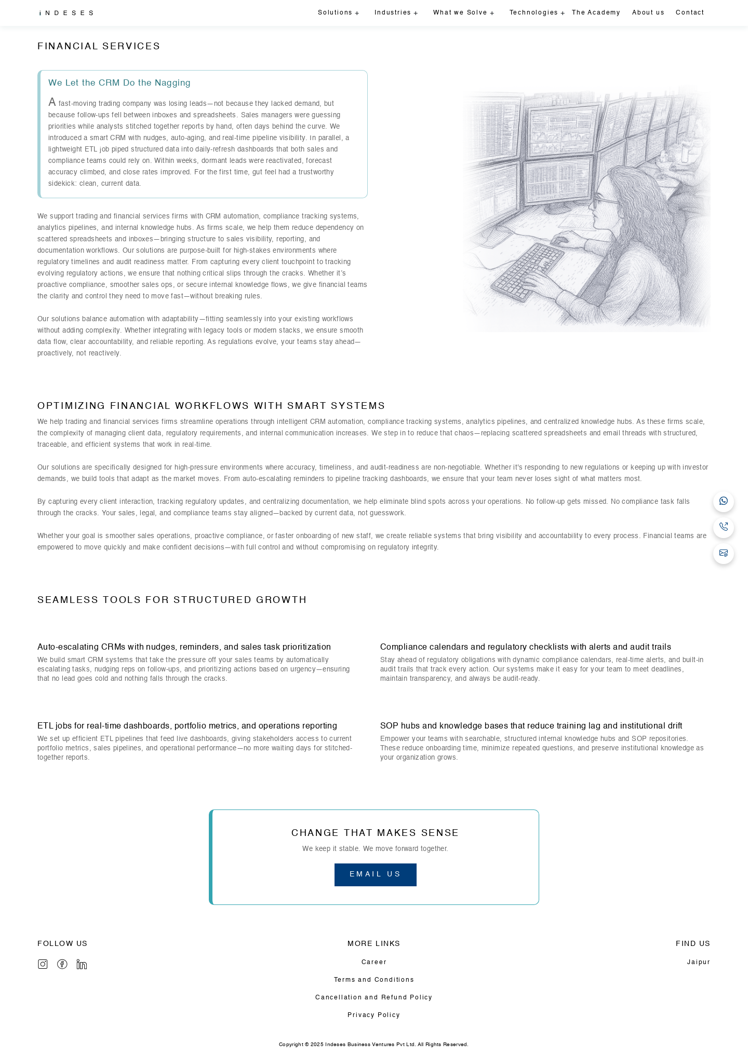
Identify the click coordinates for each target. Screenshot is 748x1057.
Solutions (335, 13)
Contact (690, 13)
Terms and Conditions (374, 980)
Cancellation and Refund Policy (374, 998)
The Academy (596, 13)
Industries (393, 13)
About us (648, 13)
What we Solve (460, 13)
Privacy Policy (374, 1015)
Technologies (534, 13)
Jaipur (699, 962)
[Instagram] (42, 964)
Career (374, 962)
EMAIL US (376, 874)
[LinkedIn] (81, 964)
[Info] (62, 964)
